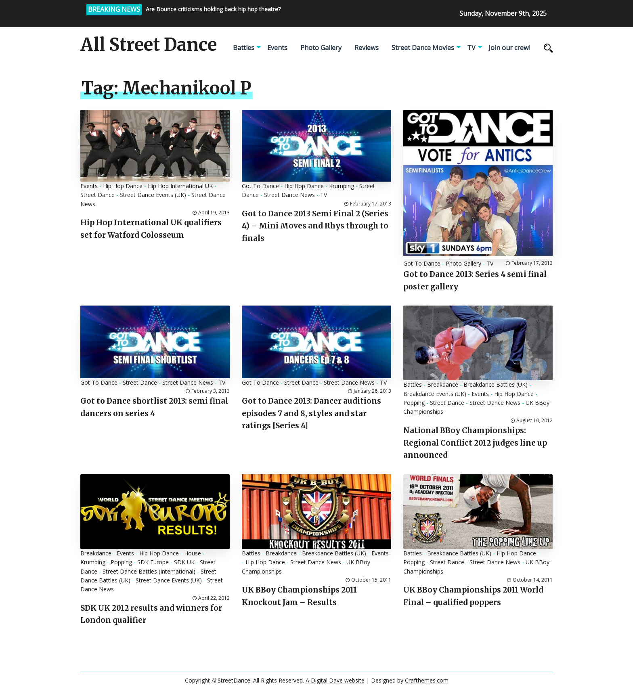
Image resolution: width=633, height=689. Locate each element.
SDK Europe (153, 562)
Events (277, 47)
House (192, 553)
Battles (243, 47)
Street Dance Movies (423, 47)
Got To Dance (260, 186)
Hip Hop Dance (123, 186)
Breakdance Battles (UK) (495, 384)
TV (471, 47)
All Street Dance (148, 45)
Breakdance (442, 384)
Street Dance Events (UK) (153, 195)
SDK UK (184, 562)
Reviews (366, 47)
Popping (414, 402)
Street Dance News (289, 195)
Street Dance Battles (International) (149, 571)
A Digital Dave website (335, 680)
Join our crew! (509, 47)
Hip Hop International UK (180, 186)
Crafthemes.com (427, 680)
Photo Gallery (321, 47)
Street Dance (97, 195)
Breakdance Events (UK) (434, 394)
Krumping (341, 186)
